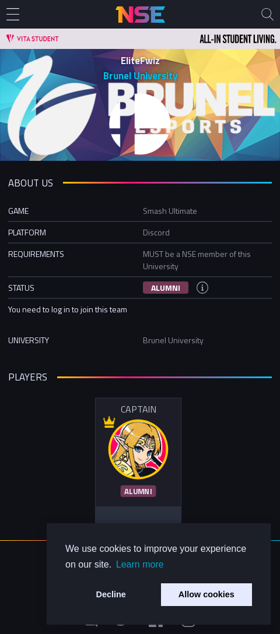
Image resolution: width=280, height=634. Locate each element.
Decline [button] (111, 594)
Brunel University (140, 75)
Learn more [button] (140, 564)
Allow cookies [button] (206, 594)
